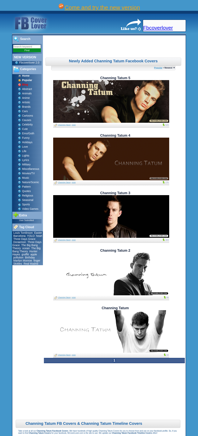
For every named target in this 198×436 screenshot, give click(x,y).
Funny (26, 137)
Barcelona (19, 235)
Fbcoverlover (158, 28)
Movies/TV (28, 173)
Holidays (27, 142)
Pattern (26, 186)
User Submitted (26, 220)
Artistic (26, 102)
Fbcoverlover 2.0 (29, 62)
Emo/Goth (28, 133)
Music (25, 177)
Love (25, 146)
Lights (25, 155)
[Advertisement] (114, 47)
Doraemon (19, 242)
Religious (27, 195)
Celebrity (27, 124)
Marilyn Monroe (22, 260)
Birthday (30, 257)
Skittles (17, 263)
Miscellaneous (30, 168)
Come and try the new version (102, 7)
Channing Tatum (64, 125)
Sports (26, 204)
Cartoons (27, 115)
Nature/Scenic (30, 182)
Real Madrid (31, 263)
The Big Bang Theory (26, 250)
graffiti (25, 254)
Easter (38, 232)
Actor (74, 125)
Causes (26, 120)
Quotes (26, 191)
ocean (26, 248)
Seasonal (27, 199)
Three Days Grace (24, 238)
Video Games (30, 208)
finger (36, 260)
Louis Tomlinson (23, 232)
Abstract (27, 89)
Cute (25, 128)
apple (33, 254)
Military (26, 164)
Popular (158, 67)
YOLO (31, 235)
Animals (27, 93)
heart (39, 235)
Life (24, 151)
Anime (26, 97)
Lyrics (25, 160)
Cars (25, 111)
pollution (18, 257)
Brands (26, 106)
